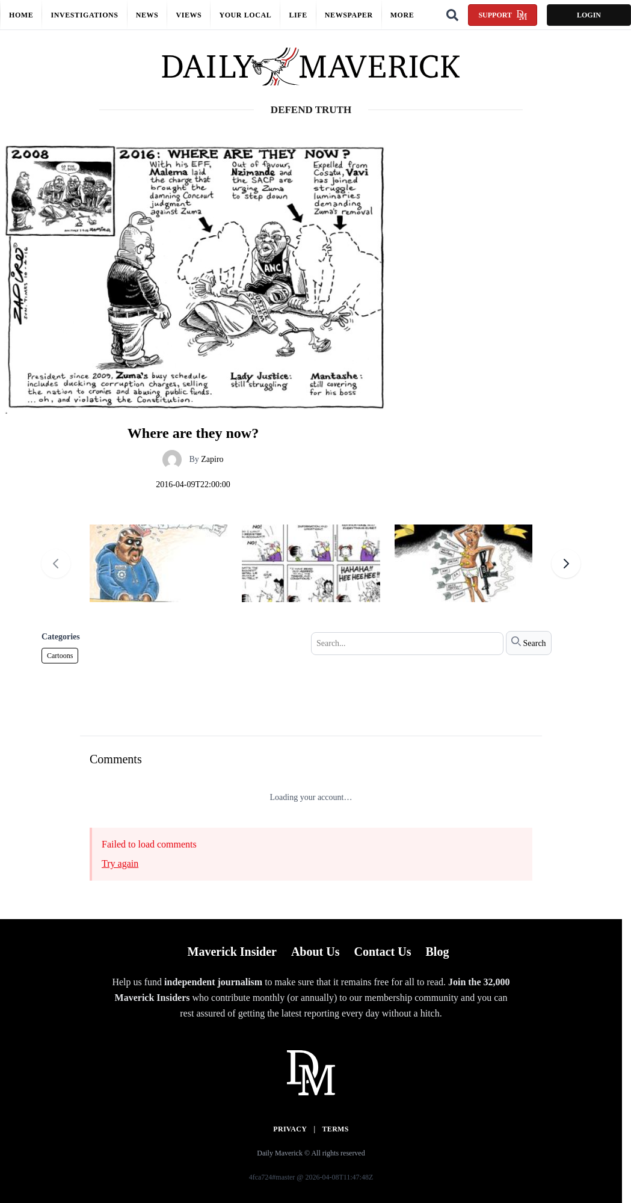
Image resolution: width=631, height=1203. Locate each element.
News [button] (147, 15)
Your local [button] (245, 15)
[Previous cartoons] (56, 563)
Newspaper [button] (349, 15)
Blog (437, 951)
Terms (335, 1129)
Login (589, 15)
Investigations (84, 15)
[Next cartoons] (566, 563)
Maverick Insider (232, 951)
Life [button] (298, 15)
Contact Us (382, 951)
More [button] (402, 15)
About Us (315, 951)
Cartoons (60, 655)
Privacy (290, 1129)
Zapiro (212, 459)
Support (502, 15)
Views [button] (189, 15)
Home (21, 15)
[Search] (452, 15)
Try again (120, 863)
